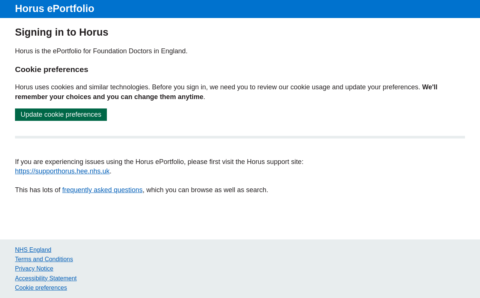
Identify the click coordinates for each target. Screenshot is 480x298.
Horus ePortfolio (54, 8)
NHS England (33, 250)
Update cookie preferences (61, 114)
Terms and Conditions (44, 259)
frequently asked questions (102, 190)
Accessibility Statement (46, 278)
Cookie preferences (41, 287)
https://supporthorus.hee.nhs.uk (62, 171)
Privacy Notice (34, 268)
